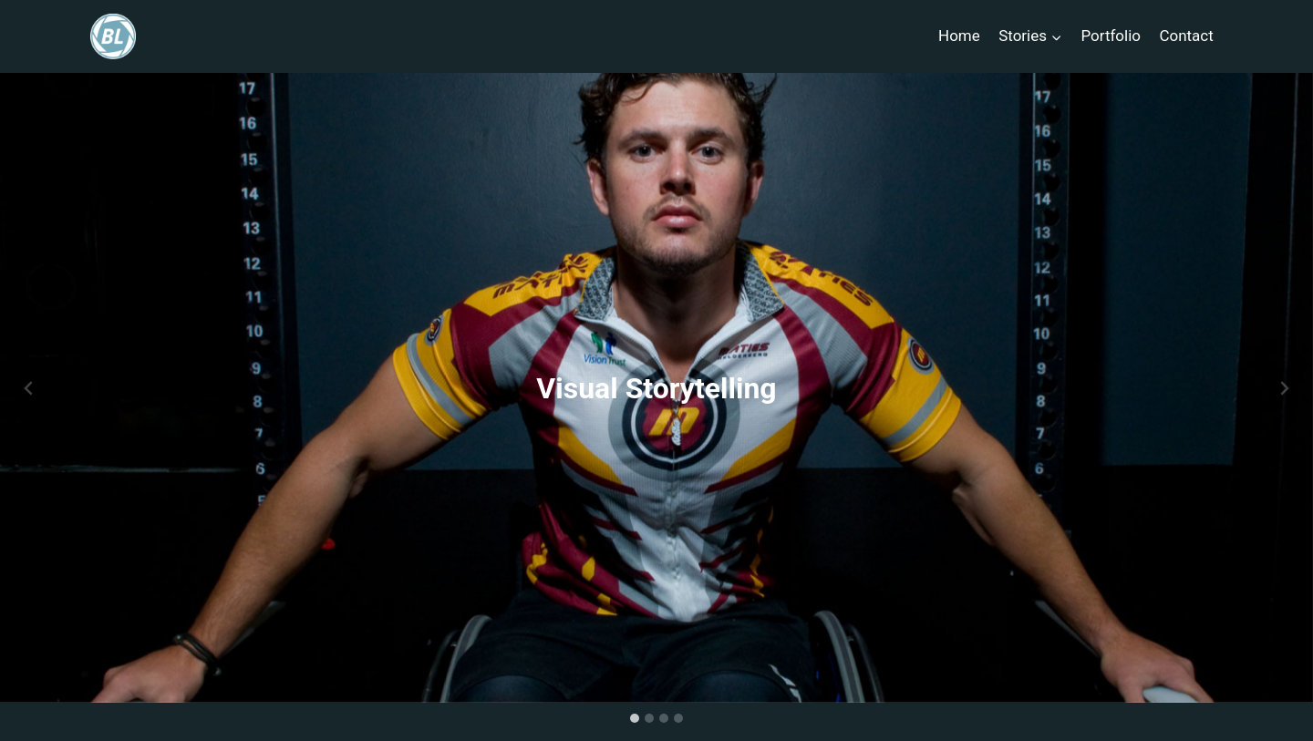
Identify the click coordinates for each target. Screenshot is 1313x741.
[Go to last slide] (29, 388)
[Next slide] (1283, 388)
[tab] (634, 718)
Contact (1186, 35)
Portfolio (1110, 35)
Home (959, 35)
